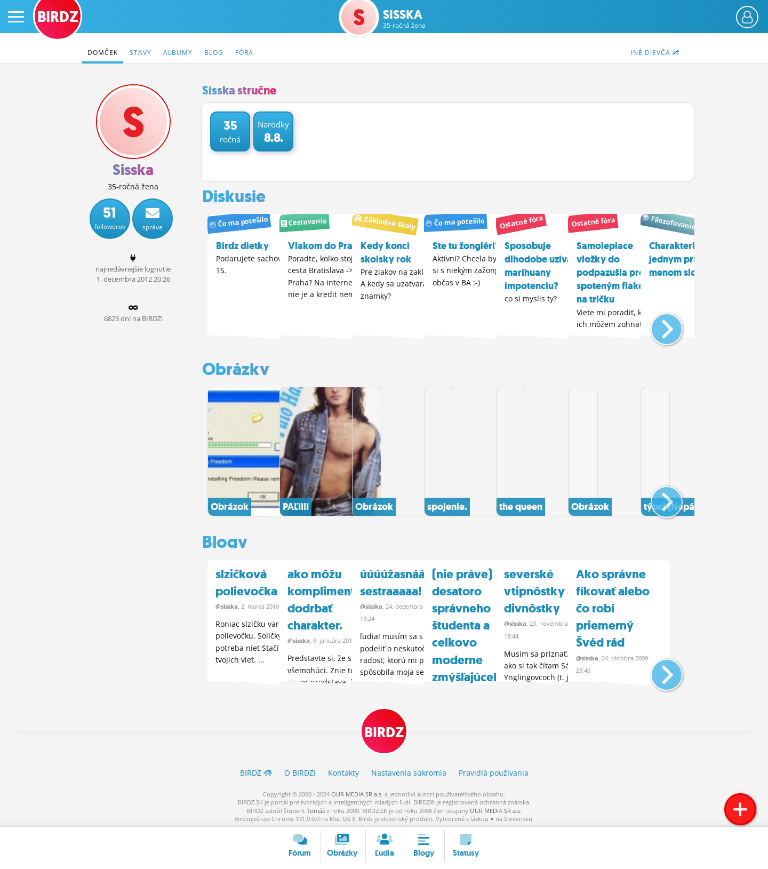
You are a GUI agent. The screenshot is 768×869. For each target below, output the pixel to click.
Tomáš (316, 808)
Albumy (178, 52)
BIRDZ (384, 729)
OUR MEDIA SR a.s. (357, 792)
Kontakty (343, 771)
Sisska (404, 19)
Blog (213, 52)
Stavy (140, 52)
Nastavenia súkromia (408, 771)
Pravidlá (494, 771)
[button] (658, 324)
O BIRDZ (300, 771)
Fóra (244, 52)
